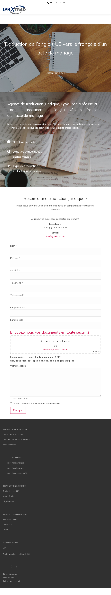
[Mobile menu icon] (106, 10)
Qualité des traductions (13, 434)
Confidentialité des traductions (16, 439)
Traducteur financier (15, 468)
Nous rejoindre (9, 444)
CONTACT (7, 524)
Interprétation (9, 496)
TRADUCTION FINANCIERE (15, 514)
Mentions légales (10, 543)
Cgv (4, 548)
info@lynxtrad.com (55, 236)
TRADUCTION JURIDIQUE (14, 486)
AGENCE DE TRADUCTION (15, 429)
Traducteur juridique (15, 463)
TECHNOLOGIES (10, 519)
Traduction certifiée (11, 491)
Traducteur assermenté (17, 473)
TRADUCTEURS (14, 458)
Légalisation (8, 501)
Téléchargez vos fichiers (55, 349)
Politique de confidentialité (16, 554)
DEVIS (5, 529)
